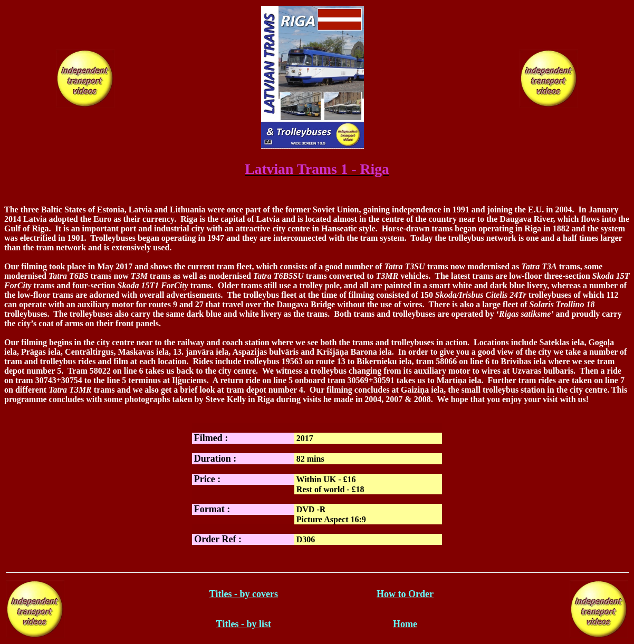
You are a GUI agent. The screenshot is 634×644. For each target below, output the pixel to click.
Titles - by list (243, 624)
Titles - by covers (243, 594)
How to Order (405, 594)
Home (405, 624)
